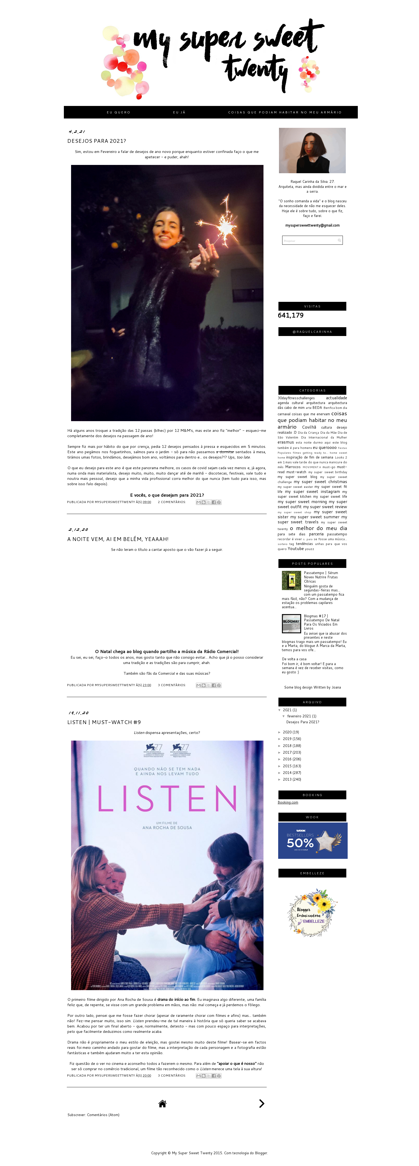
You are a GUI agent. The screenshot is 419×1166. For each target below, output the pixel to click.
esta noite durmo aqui (313, 442)
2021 (288, 709)
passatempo (337, 534)
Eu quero (119, 112)
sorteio (283, 544)
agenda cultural (290, 402)
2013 (288, 779)
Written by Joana (327, 687)
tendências (304, 543)
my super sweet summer (315, 517)
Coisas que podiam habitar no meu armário (285, 112)
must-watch (296, 471)
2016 (288, 759)
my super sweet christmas (320, 481)
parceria (316, 534)
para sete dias (291, 534)
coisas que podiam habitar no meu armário (312, 419)
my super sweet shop (294, 512)
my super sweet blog (297, 476)
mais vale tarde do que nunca (306, 462)
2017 (288, 752)
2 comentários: (172, 502)
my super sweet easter (295, 486)
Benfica (329, 407)
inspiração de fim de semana (309, 457)
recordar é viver (290, 539)
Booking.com (288, 802)
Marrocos (293, 466)
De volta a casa (294, 659)
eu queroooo (325, 447)
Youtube (296, 548)
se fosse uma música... (330, 539)
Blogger (261, 1153)
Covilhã (309, 427)
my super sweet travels (312, 519)
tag (291, 544)
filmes (297, 452)
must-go (329, 467)
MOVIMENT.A (312, 467)
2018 (288, 745)
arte (309, 407)
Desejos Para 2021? (96, 140)
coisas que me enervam (311, 414)
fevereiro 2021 (299, 716)
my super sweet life (330, 496)
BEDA (317, 407)
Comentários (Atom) (103, 1114)
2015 (288, 766)
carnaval (284, 414)
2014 (288, 772)
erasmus (286, 442)
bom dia (341, 407)
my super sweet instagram (312, 491)
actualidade (336, 398)
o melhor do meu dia (318, 528)
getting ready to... (315, 452)
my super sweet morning (302, 501)
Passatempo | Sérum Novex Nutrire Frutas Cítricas (321, 576)
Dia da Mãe (328, 432)
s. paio (308, 539)
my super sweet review (325, 506)
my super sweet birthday (327, 472)
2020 (288, 732)
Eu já (179, 112)
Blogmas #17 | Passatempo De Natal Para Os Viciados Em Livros (321, 622)
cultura (326, 427)
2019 (288, 738)
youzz (309, 549)
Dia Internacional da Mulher (324, 437)
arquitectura (315, 402)
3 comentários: (172, 685)
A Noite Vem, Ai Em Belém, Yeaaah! (118, 539)
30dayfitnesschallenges (296, 398)
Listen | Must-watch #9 (104, 722)
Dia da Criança (308, 432)
